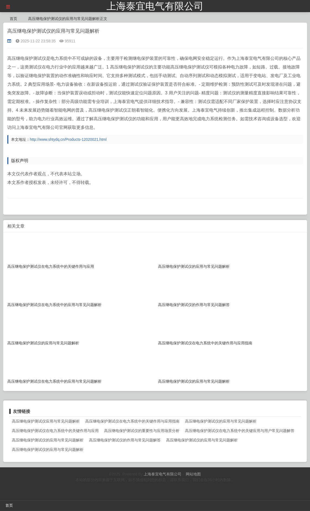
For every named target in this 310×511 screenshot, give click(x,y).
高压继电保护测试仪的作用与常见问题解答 (125, 440)
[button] (8, 7)
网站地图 (193, 474)
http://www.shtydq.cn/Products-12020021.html (68, 139)
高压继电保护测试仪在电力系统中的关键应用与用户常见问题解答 (239, 430)
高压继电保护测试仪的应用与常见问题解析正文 (67, 18)
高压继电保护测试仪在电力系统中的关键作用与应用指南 (132, 421)
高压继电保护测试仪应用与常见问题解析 (46, 421)
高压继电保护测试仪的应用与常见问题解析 (221, 421)
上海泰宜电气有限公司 (155, 6)
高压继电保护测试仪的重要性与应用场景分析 (142, 430)
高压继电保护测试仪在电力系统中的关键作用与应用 (55, 430)
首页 (13, 18)
